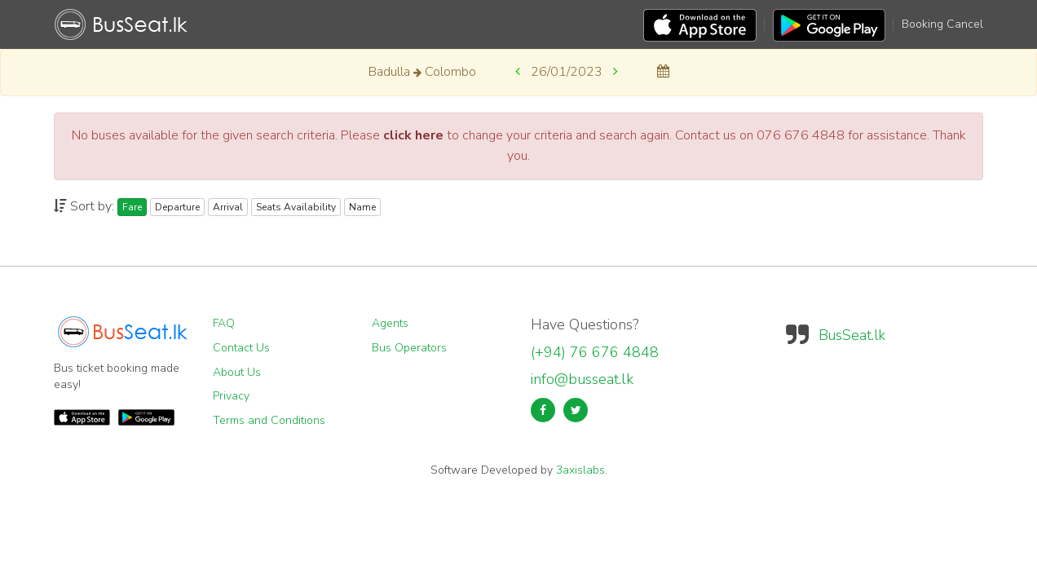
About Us (237, 372)
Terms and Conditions (269, 420)
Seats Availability (296, 207)
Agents (390, 323)
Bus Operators (409, 347)
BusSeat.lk (852, 335)
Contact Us (241, 347)
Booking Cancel (942, 24)
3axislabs (580, 470)
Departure (177, 207)
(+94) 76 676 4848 (595, 352)
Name (362, 207)
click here (413, 135)
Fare (132, 207)
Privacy (231, 396)
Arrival (228, 207)
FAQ (224, 323)
